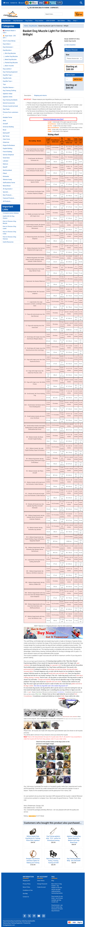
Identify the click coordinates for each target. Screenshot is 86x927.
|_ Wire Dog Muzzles (9, 53)
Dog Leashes (39, 20)
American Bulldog (8, 127)
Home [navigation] (26, 26)
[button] (81, 3)
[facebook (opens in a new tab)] (24, 916)
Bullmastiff (6, 133)
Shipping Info (26, 880)
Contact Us (13, 3)
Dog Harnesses (18, 20)
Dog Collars (29, 20)
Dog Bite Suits (7, 78)
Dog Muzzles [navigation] (33, 26)
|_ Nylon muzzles (8, 65)
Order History (40, 880)
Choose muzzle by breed (10, 106)
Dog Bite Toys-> (7, 81)
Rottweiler (6, 176)
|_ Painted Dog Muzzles (10, 62)
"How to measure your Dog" (53, 119)
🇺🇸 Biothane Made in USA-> (9, 31)
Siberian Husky (7, 179)
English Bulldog (7, 148)
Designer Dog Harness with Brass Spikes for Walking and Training (33, 861)
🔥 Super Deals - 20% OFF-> (9, 37)
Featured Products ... (9, 198)
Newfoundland (7, 170)
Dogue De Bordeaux (9, 145)
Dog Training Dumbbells (10, 100)
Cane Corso (6, 139)
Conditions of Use (28, 890)
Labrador (5, 161)
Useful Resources (8, 242)
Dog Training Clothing (9, 90)
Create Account (41, 887)
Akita (4, 120)
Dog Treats (6, 109)
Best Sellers (61, 20)
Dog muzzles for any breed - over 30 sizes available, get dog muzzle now (57, 899)
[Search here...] (53, 14)
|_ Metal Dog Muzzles (10, 59)
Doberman (6, 142)
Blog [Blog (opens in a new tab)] (69, 20)
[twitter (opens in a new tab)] (29, 916)
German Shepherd (8, 155)
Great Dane (6, 158)
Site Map (25, 893)
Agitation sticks (7, 97)
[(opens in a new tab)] (41, 749)
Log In (21, 3)
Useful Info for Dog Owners (8, 217)
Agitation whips (7, 93)
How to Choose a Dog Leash (9, 227)
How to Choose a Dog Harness (9, 238)
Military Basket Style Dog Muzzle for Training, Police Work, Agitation (32, 838)
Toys (4, 84)
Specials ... (6, 192)
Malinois (5, 164)
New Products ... (8, 195)
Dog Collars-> (7, 44)
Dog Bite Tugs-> (7, 75)
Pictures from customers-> (10, 113)
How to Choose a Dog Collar (9, 233)
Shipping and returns (40, 95)
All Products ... (7, 201)
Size (67, 55)
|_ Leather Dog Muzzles (10, 56)
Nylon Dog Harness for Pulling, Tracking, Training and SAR (53, 861)
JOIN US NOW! (50, 20)
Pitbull (5, 173)
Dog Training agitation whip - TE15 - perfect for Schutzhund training (53, 838)
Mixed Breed (6, 186)
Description (27, 95)
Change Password (42, 884)
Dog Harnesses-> (8, 47)
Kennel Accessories (9, 103)
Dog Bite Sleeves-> (8, 87)
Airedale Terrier (7, 117)
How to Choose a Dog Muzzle (9, 222)
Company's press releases (11, 213)
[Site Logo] (11, 14)
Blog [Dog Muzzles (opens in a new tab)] (52, 880)
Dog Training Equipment (10, 72)
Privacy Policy (26, 884)
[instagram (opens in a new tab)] (43, 916)
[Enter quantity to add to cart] (69, 79)
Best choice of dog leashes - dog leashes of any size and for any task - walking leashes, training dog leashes (57, 888)
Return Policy (26, 887)
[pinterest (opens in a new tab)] (34, 916)
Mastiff (5, 167)
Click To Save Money (9, 41)
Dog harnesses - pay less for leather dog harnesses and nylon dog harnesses (57, 907)
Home (6, 3)
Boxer (4, 130)
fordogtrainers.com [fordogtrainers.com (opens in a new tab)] (9, 925)
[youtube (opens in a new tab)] (39, 916)
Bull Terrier (6, 136)
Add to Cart (78, 79)
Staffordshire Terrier (9, 182)
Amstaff (5, 123)
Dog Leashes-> (7, 69)
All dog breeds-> (8, 189)
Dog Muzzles (7, 20)
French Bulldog (7, 151)
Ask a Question (70, 45)
